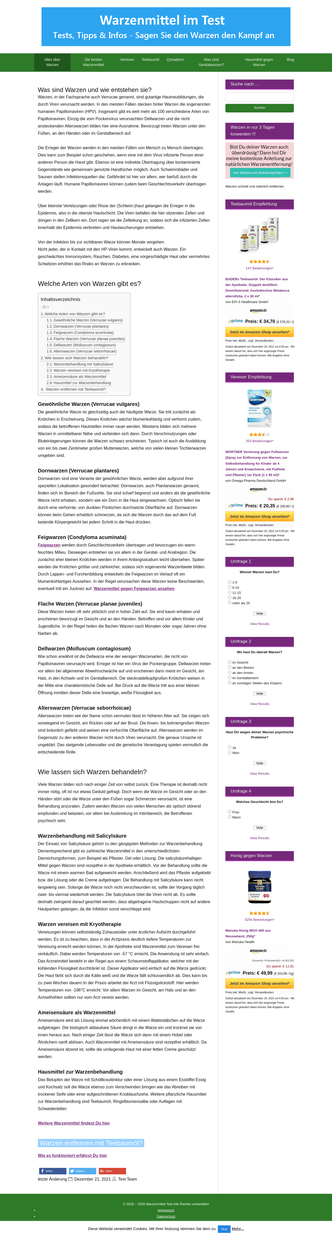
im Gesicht (240, 662)
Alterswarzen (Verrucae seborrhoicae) (85, 351)
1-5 (234, 582)
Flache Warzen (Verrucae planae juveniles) (89, 339)
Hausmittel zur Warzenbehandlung (82, 383)
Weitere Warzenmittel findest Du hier (74, 1123)
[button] (52, 1171)
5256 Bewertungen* (259, 920)
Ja (234, 748)
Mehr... (238, 1228)
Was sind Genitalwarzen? (211, 62)
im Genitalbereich (245, 678)
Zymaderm (175, 60)
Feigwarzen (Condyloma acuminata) (84, 332)
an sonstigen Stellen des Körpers (257, 683)
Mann (236, 817)
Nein (235, 753)
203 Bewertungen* (260, 441)
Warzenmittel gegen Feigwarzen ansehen (134, 588)
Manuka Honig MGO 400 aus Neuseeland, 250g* (248, 933)
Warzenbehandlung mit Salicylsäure (83, 364)
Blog (290, 60)
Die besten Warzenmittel (93, 62)
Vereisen (127, 60)
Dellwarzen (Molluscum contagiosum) (85, 345)
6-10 (235, 588)
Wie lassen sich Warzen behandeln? (76, 358)
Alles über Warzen (52, 62)
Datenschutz (166, 1216)
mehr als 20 (241, 603)
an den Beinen (243, 668)
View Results (259, 624)
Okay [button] (224, 1229)
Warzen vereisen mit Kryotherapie (82, 370)
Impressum (166, 1210)
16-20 (236, 598)
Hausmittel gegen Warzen (259, 62)
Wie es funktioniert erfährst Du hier (72, 1155)
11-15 (236, 593)
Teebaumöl (150, 60)
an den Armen (242, 673)
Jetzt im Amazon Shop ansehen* (259, 332)
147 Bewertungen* (260, 268)
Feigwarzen (49, 545)
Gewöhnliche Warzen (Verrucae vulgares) (88, 320)
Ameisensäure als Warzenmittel (80, 377)
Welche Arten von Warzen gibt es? (75, 314)
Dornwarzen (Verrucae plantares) (81, 326)
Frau (235, 812)
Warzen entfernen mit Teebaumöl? (76, 389)
